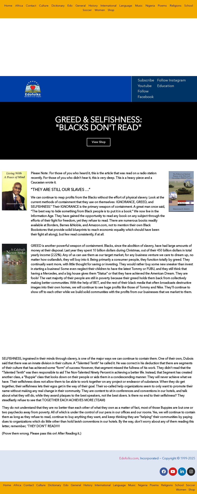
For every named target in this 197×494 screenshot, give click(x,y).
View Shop (98, 144)
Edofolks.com (129, 458)
